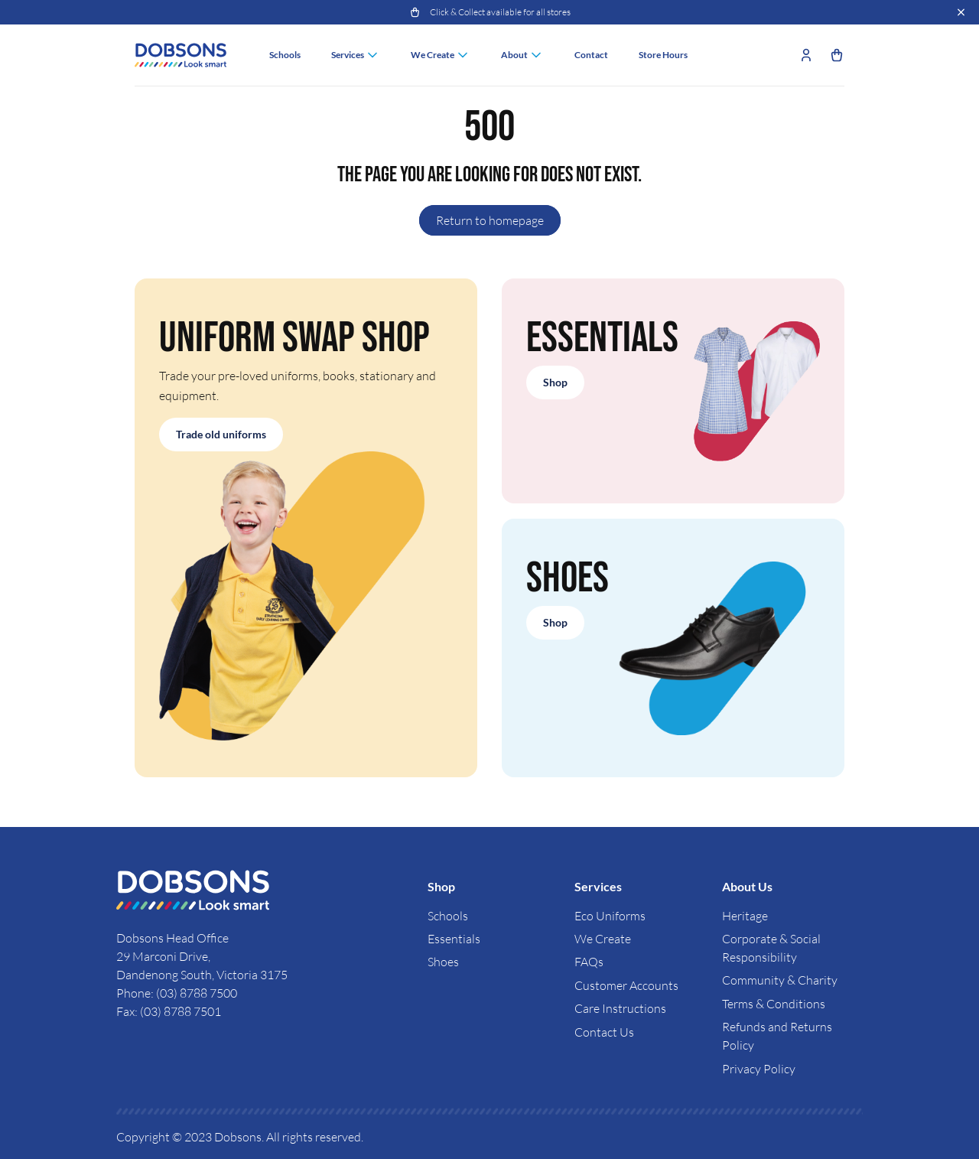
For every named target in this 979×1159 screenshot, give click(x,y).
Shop (555, 382)
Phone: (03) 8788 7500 (176, 993)
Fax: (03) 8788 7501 (168, 1011)
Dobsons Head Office (173, 938)
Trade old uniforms (221, 434)
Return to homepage (490, 220)
